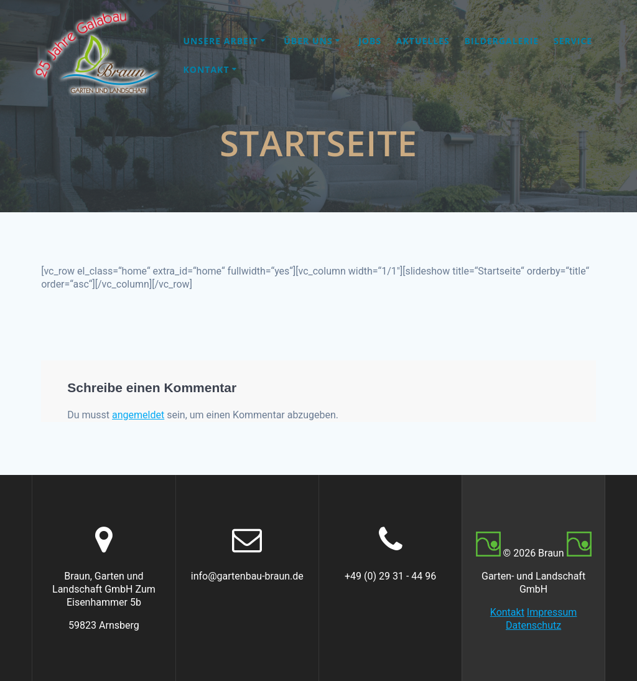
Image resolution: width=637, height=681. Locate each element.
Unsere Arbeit (221, 41)
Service (573, 41)
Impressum (552, 612)
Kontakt (207, 69)
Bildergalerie (501, 41)
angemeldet (138, 415)
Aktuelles (423, 41)
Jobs (369, 41)
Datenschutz (533, 625)
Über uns (308, 41)
